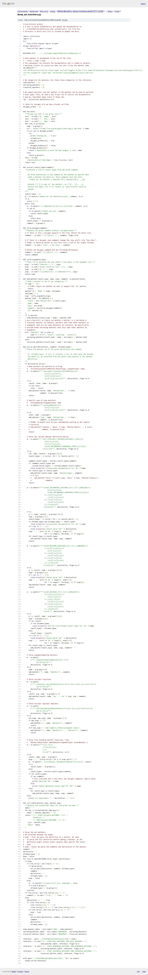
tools (117, 11)
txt (138, 971)
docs (110, 11)
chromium (22, 11)
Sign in (143, 4)
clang (52, 11)
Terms (26, 971)
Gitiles (14, 971)
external (34, 11)
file (65, 20)
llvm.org (44, 11)
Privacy (20, 971)
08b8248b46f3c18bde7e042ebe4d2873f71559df (80, 11)
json (144, 971)
